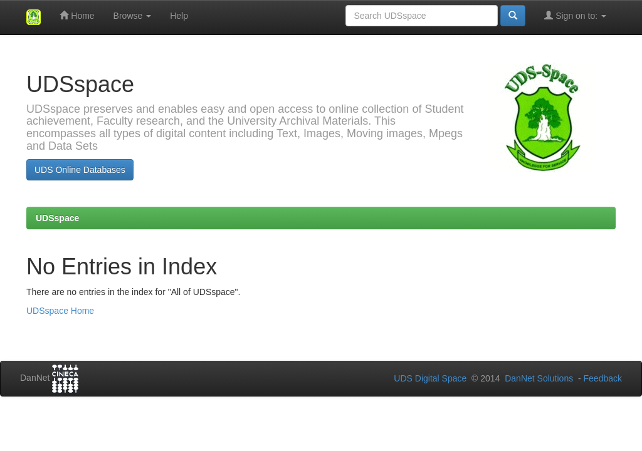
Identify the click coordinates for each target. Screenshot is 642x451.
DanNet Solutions (539, 378)
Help (179, 16)
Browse (132, 16)
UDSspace (57, 218)
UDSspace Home (60, 311)
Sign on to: (575, 15)
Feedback (603, 378)
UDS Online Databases (79, 170)
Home (77, 15)
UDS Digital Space (431, 378)
